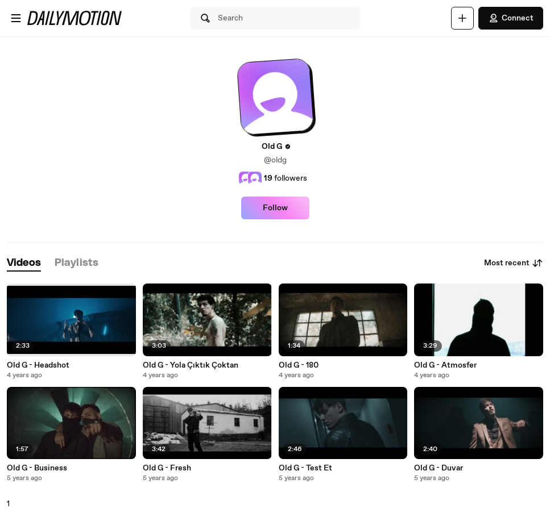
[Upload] (462, 18)
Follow (275, 208)
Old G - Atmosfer (445, 365)
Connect (511, 18)
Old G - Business (37, 468)
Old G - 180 (299, 365)
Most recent (513, 263)
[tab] (24, 263)
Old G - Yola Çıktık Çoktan (190, 365)
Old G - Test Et (305, 468)
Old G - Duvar (438, 468)
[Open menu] (16, 18)
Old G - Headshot (38, 365)
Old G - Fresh (167, 468)
